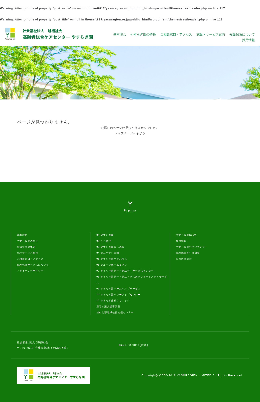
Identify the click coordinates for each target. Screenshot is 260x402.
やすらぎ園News (186, 235)
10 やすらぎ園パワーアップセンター (118, 294)
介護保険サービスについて (33, 264)
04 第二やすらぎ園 (107, 253)
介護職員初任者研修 (188, 253)
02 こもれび (103, 241)
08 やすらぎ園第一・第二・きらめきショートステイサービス (131, 279)
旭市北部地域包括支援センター (115, 312)
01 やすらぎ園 (105, 235)
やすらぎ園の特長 (143, 34)
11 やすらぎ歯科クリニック (113, 300)
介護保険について (242, 34)
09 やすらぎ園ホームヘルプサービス (118, 288)
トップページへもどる (130, 133)
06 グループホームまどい (111, 264)
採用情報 (248, 40)
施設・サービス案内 (210, 34)
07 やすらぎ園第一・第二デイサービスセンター (125, 270)
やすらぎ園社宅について (190, 247)
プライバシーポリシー (30, 270)
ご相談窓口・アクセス (176, 34)
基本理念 (119, 34)
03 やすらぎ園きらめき (110, 247)
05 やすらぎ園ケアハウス (111, 258)
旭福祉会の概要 (26, 247)
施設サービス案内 (27, 253)
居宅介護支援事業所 (108, 306)
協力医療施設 (184, 258)
